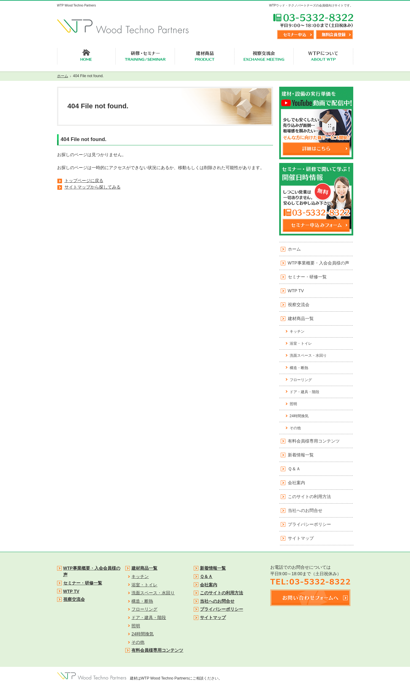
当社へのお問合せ (305, 510)
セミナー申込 (295, 34)
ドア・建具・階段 (304, 392)
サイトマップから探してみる (92, 187)
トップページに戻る (83, 180)
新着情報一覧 (301, 454)
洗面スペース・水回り (308, 355)
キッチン (297, 331)
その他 (295, 428)
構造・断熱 (299, 368)
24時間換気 (299, 416)
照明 (293, 404)
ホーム (294, 249)
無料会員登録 (334, 34)
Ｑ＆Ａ (294, 468)
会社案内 (296, 482)
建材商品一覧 (301, 318)
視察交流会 (298, 304)
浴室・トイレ (301, 343)
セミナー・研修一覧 (307, 276)
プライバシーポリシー (309, 524)
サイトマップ (301, 538)
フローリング (301, 380)
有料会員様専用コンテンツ (314, 441)
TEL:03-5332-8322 (313, 20)
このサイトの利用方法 (309, 496)
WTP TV (296, 290)
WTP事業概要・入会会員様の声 (318, 262)
